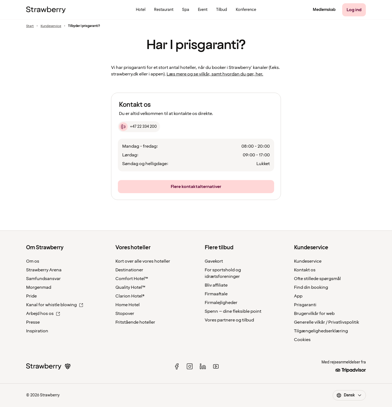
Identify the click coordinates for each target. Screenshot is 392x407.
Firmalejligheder (221, 303)
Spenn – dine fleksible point (233, 311)
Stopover (124, 314)
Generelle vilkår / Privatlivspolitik (326, 322)
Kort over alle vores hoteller (142, 261)
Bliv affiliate (216, 285)
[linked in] (203, 366)
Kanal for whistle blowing (54, 305)
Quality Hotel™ (130, 287)
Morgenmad (38, 287)
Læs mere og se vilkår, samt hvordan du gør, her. (215, 74)
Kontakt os (305, 270)
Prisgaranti (305, 305)
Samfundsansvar (43, 279)
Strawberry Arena (44, 270)
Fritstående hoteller (135, 322)
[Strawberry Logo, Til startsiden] (46, 10)
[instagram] (189, 366)
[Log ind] (354, 9)
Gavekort (214, 261)
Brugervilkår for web (314, 314)
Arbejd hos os (43, 314)
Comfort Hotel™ (131, 279)
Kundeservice (51, 26)
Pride (31, 296)
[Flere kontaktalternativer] (196, 186)
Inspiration (37, 331)
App (298, 296)
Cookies (302, 340)
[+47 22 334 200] (139, 126)
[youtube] (216, 366)
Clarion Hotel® (130, 296)
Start (30, 26)
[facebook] (176, 366)
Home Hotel (127, 305)
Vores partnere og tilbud (229, 320)
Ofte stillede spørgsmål (317, 279)
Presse (33, 322)
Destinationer (129, 270)
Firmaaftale (216, 294)
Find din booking (311, 287)
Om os (32, 261)
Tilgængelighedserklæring (321, 331)
